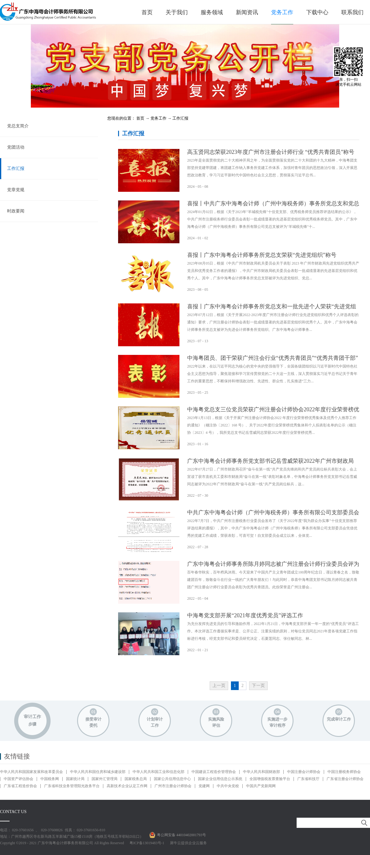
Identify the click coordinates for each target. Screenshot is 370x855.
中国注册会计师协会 (303, 772)
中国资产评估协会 (18, 779)
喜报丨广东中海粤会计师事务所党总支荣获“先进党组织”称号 (261, 255)
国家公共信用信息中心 (172, 779)
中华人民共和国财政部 (261, 772)
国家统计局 (75, 779)
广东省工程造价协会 (20, 786)
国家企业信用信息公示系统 (220, 779)
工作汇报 (180, 118)
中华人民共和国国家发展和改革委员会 (31, 772)
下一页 (258, 685)
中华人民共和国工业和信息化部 (158, 772)
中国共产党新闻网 (261, 786)
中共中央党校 (228, 786)
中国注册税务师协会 (344, 772)
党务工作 (158, 118)
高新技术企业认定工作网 (127, 786)
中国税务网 (49, 779)
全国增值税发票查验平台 (269, 779)
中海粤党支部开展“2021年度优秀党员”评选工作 (245, 615)
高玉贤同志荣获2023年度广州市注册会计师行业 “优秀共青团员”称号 (270, 152)
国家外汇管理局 (104, 779)
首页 (147, 12)
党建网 (204, 786)
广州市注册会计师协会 (172, 786)
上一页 (218, 685)
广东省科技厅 (308, 779)
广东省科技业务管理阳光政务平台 (72, 786)
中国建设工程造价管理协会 (213, 772)
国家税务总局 (136, 779)
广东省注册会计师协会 (345, 779)
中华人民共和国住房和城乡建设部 (97, 772)
